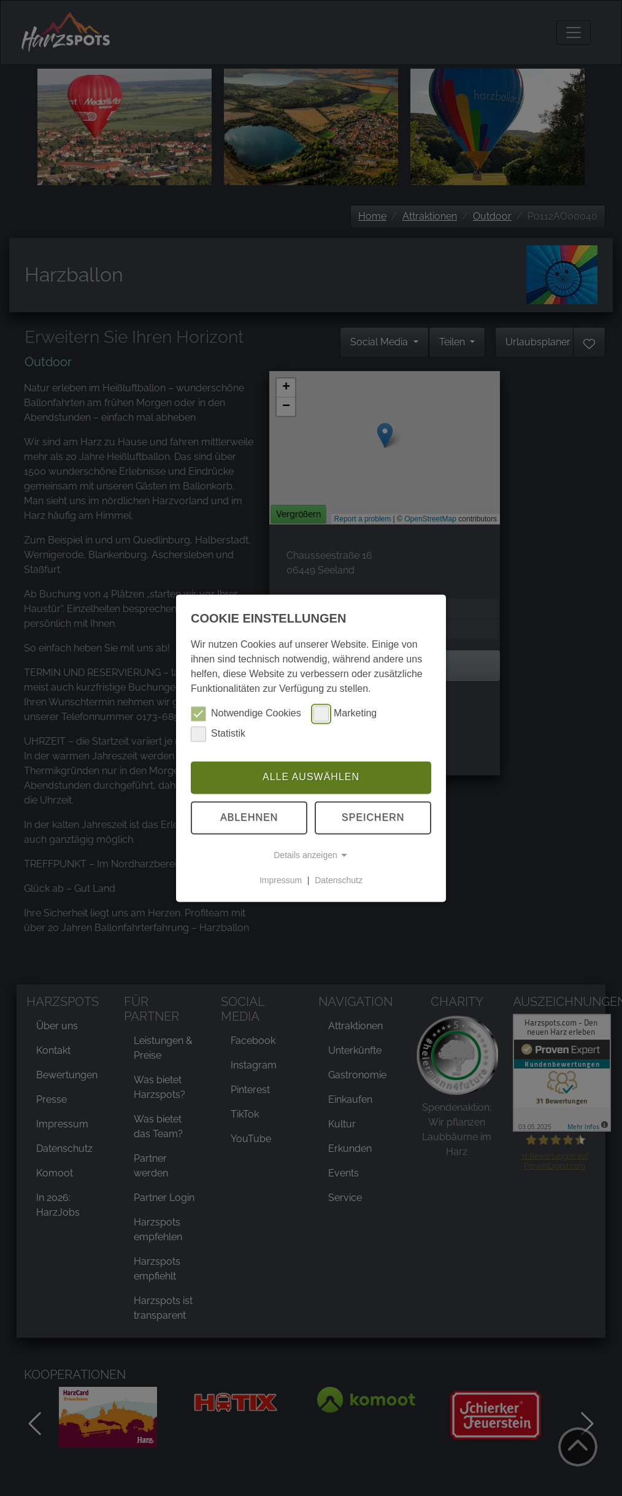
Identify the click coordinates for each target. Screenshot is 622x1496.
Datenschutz (339, 880)
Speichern (373, 817)
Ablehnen (249, 817)
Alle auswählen (311, 777)
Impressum (280, 880)
